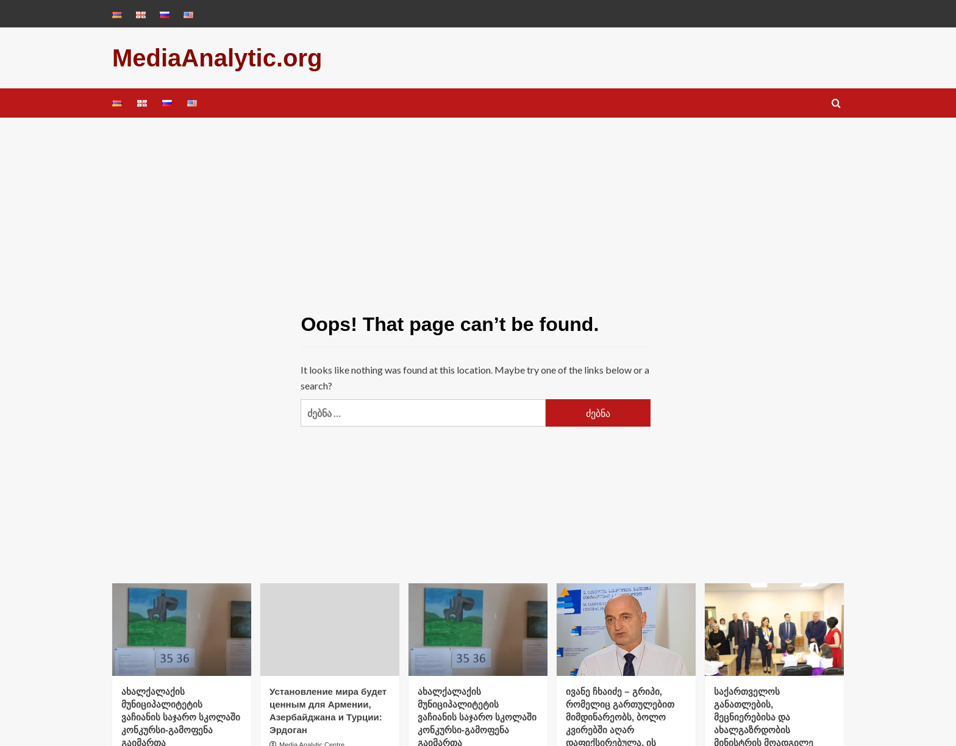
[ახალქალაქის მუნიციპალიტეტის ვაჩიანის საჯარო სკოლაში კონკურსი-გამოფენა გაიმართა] (181, 629)
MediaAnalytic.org (217, 57)
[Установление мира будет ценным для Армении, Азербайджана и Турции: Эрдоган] (329, 629)
